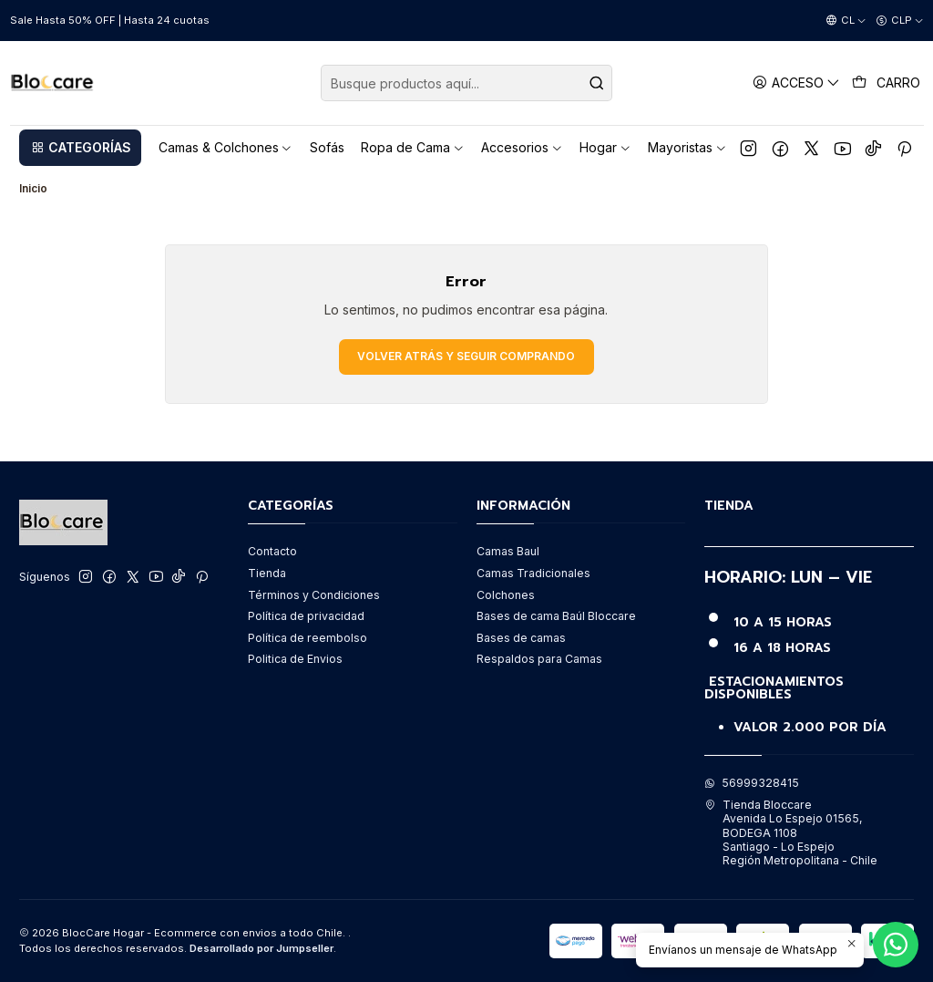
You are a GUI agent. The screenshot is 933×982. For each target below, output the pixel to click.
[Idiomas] (845, 21)
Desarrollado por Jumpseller (261, 948)
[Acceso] (797, 82)
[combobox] (466, 83)
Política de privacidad (306, 616)
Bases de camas (521, 638)
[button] (80, 147)
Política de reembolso (307, 638)
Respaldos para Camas (539, 659)
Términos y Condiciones (314, 595)
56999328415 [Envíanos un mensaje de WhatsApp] (751, 783)
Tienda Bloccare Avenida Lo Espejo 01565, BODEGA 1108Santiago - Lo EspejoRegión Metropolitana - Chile (790, 832)
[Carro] (886, 83)
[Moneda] (900, 21)
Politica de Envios (295, 659)
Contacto (272, 551)
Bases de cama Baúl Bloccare (556, 616)
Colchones (506, 595)
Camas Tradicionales (533, 573)
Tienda (267, 573)
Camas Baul (508, 551)
